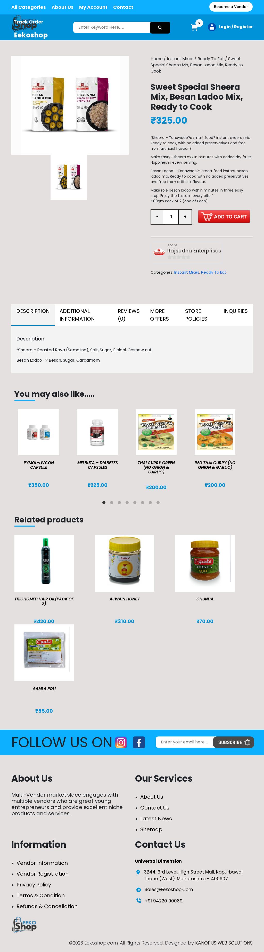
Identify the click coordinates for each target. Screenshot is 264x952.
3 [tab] (120, 503)
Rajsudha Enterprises (194, 251)
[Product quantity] (171, 217)
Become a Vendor (231, 6)
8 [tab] (159, 503)
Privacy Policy (33, 884)
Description (33, 311)
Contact (123, 7)
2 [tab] (112, 503)
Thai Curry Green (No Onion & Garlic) (156, 467)
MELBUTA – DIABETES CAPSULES (97, 465)
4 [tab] (128, 503)
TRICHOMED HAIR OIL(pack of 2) (44, 601)
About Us (62, 7)
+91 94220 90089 (164, 901)
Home (157, 59)
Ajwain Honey (125, 599)
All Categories (28, 7)
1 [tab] (105, 503)
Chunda (204, 599)
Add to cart (224, 216)
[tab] (33, 315)
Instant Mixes (180, 59)
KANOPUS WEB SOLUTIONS (224, 943)
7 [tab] (151, 503)
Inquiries (236, 311)
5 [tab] (135, 503)
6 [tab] (143, 503)
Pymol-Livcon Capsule (39, 465)
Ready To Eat (210, 59)
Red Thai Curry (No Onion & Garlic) (215, 465)
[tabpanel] (43, 448)
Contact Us (154, 807)
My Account (93, 7)
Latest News (156, 818)
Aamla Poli (44, 688)
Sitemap (151, 829)
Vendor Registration (42, 873)
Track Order (28, 22)
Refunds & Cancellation (47, 906)
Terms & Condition (40, 895)
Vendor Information (42, 863)
